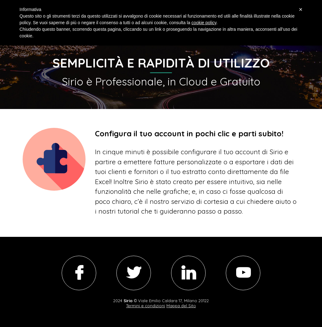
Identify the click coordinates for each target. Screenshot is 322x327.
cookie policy (204, 22)
